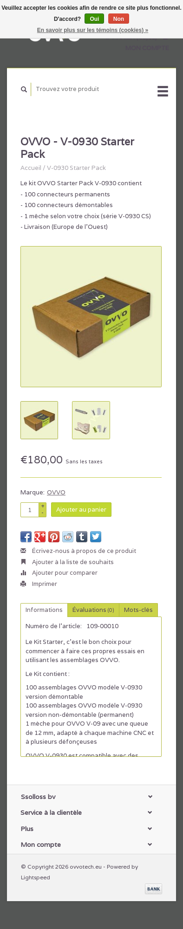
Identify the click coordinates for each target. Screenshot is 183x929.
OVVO (56, 492)
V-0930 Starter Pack (76, 168)
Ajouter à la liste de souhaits (67, 562)
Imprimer (38, 584)
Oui (94, 19)
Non (118, 19)
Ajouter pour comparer (59, 573)
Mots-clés (138, 610)
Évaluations (93, 610)
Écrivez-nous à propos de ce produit (78, 551)
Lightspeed (35, 877)
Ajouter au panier (81, 509)
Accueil (30, 168)
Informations (44, 610)
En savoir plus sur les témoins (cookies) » (92, 30)
